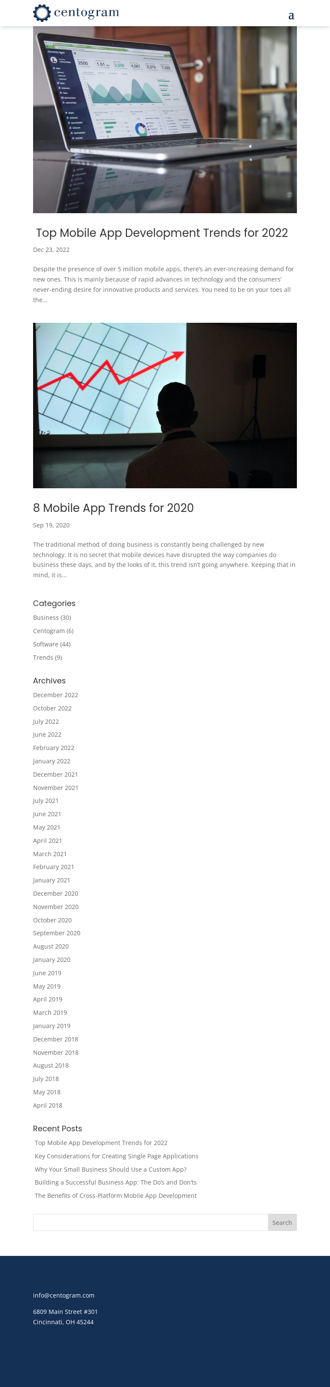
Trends (43, 657)
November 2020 (56, 907)
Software (45, 644)
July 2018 (46, 1079)
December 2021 (55, 774)
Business (46, 617)
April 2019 (47, 999)
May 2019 (47, 986)
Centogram (49, 631)
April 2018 (47, 1105)
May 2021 (47, 827)
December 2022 (55, 695)
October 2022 (52, 708)
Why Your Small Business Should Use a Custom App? (109, 1169)
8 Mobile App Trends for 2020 (113, 508)
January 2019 (51, 1026)
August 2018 (51, 1065)
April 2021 (47, 840)
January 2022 (51, 761)
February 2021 (53, 867)
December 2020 (55, 893)
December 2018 (55, 1039)
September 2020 (56, 933)
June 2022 (47, 734)
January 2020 (51, 959)
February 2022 (53, 748)
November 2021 (56, 788)
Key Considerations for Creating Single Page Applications (116, 1156)
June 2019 (47, 973)
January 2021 (51, 880)
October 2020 (52, 920)
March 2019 (50, 1012)
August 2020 (51, 946)
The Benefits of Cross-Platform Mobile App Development (115, 1195)
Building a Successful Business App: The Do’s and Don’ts (115, 1182)
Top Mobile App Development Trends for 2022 (160, 233)
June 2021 (47, 814)
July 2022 (46, 721)
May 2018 (47, 1092)
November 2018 (56, 1052)
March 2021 (50, 854)
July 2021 (46, 800)
